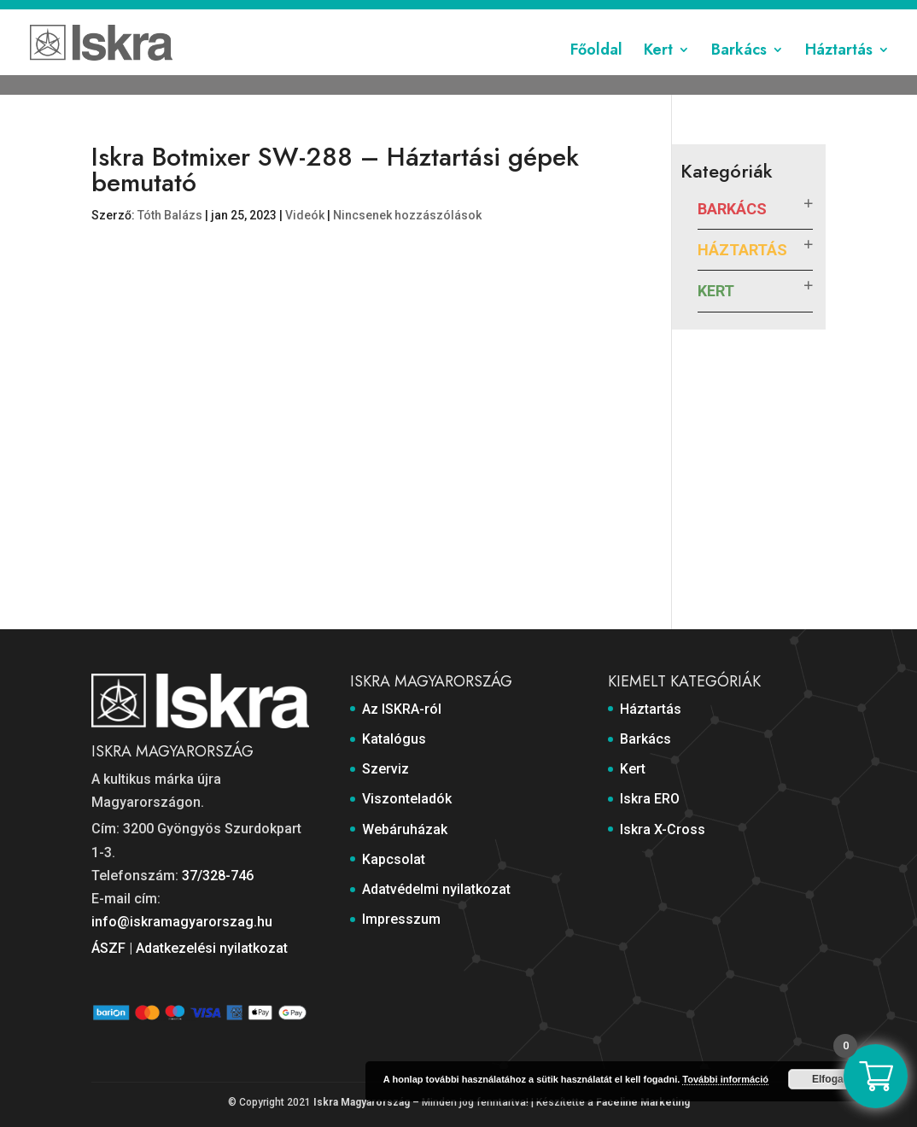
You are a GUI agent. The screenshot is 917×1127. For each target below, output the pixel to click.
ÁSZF (108, 948)
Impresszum (791, 14)
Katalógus (259, 14)
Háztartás (839, 68)
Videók (304, 215)
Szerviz (322, 14)
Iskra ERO (650, 799)
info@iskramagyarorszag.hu (181, 922)
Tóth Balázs (169, 215)
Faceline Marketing (643, 1102)
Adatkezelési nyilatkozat (212, 948)
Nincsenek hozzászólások (407, 215)
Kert (658, 68)
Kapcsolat (569, 14)
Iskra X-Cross (662, 829)
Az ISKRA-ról (182, 14)
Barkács (739, 68)
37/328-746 (218, 875)
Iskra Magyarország (361, 1102)
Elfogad (831, 1079)
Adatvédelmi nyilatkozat (676, 14)
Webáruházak (489, 14)
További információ (725, 1079)
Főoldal (596, 68)
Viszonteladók (397, 14)
